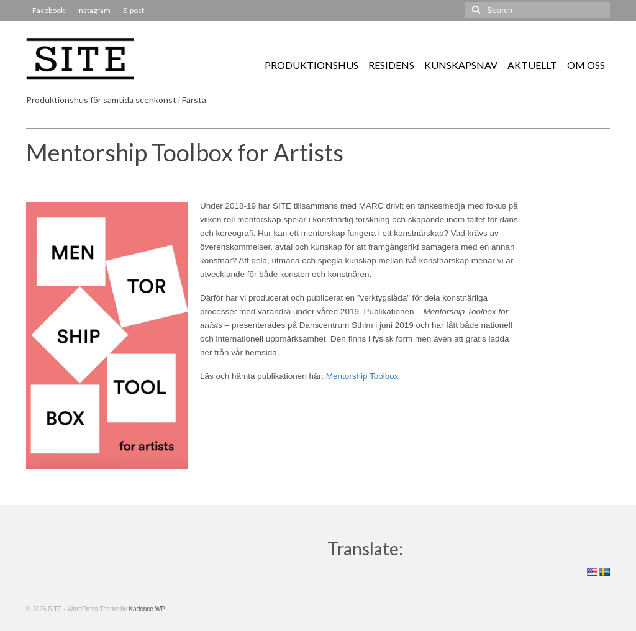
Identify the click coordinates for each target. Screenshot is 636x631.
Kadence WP (147, 609)
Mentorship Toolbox (362, 376)
